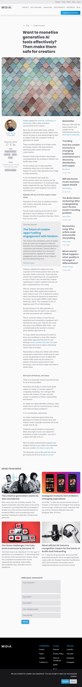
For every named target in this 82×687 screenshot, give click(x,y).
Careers (42, 658)
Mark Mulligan (67, 188)
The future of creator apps (40, 233)
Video (10, 157)
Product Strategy (10, 170)
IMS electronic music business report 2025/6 (70, 181)
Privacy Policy (58, 654)
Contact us (43, 662)
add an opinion (48, 455)
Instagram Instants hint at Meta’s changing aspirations (60, 497)
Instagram (70, 662)
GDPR (55, 665)
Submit (25, 622)
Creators (7, 154)
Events (41, 649)
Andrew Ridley (11, 114)
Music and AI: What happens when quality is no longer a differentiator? (70, 257)
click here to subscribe (44, 448)
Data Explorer (36, 7)
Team (73, 2)
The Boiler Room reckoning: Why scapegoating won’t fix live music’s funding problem (71, 205)
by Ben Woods (10, 133)
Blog (78, 7)
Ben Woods (66, 169)
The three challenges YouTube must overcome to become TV (18, 547)
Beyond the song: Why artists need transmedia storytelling (68, 232)
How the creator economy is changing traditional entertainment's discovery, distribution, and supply (71, 155)
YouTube (70, 654)
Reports (25, 7)
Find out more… (29, 263)
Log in (79, 2)
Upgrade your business (70, 13)
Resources (71, 7)
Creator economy (10, 151)
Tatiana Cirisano (67, 267)
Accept (65, 681)
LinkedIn (70, 649)
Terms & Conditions (57, 659)
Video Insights (59, 7)
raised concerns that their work (42, 342)
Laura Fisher (66, 216)
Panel (68, 2)
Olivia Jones (66, 241)
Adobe (14, 154)
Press (63, 2)
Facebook (70, 658)
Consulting (47, 7)
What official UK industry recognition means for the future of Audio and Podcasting (61, 548)
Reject (73, 681)
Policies (56, 649)
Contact (58, 2)
